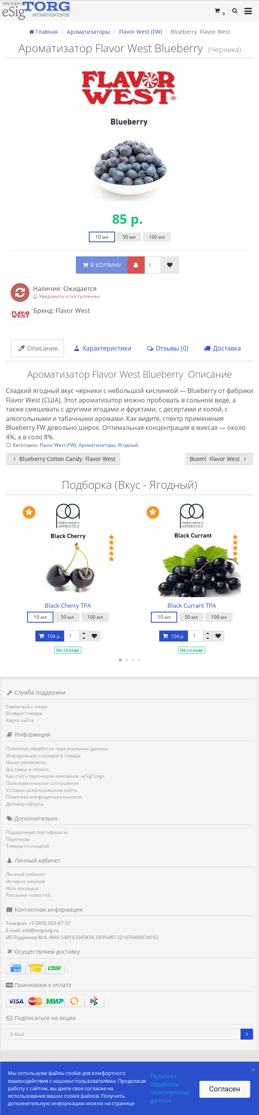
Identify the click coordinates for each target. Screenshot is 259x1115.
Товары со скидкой (28, 846)
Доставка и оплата (27, 769)
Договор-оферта (24, 804)
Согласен (224, 1089)
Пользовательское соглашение (42, 783)
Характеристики (102, 348)
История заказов (25, 881)
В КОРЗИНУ (101, 265)
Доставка (222, 348)
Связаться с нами (26, 706)
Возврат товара (24, 713)
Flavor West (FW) (58, 445)
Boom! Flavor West (219, 458)
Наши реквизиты (26, 762)
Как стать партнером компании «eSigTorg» (55, 776)
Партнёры (17, 839)
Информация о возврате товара (43, 755)
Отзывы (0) (167, 348)
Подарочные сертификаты (37, 832)
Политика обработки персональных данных (57, 748)
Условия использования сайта (41, 790)
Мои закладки (22, 888)
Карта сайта (20, 720)
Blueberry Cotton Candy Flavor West (63, 458)
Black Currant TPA (191, 605)
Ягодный (128, 445)
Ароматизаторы (97, 445)
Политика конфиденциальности (44, 796)
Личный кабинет (25, 874)
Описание (37, 348)
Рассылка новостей (28, 895)
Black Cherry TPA (68, 605)
